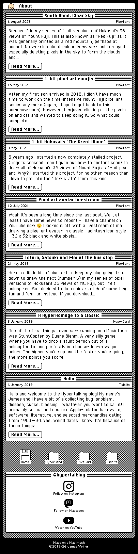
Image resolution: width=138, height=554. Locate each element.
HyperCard (121, 321)
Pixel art (123, 21)
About (25, 6)
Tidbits (124, 384)
